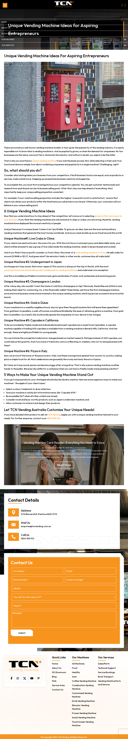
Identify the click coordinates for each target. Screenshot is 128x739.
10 (74, 479)
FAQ (54, 679)
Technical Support (107, 666)
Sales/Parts (103, 662)
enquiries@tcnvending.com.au (36, 526)
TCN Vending (54, 414)
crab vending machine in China (91, 252)
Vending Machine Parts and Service (109, 681)
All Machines (78, 662)
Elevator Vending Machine (80, 706)
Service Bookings (106, 671)
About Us (56, 666)
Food (74, 666)
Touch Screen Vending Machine (83, 722)
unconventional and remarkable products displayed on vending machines (40, 270)
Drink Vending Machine (83, 699)
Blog (72, 448)
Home (55, 662)
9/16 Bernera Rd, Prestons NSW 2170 (39, 514)
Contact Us (57, 688)
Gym (74, 675)
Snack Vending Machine (83, 716)
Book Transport (105, 675)
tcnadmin (48, 448)
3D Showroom (59, 671)
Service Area (58, 684)
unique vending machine (44, 160)
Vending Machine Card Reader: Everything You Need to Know (64, 443)
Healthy (76, 671)
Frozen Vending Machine (84, 712)
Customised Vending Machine (82, 694)
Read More (64, 465)
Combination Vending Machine (83, 686)
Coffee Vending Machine (84, 679)
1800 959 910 (53, 418)
